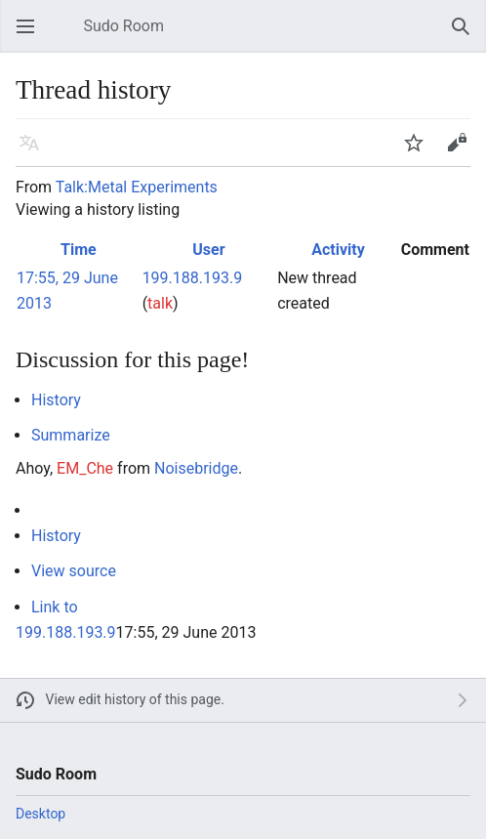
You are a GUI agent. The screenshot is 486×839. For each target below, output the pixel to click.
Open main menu (31, 35)
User (208, 249)
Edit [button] (460, 152)
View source (73, 571)
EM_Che (85, 468)
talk (160, 303)
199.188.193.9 (66, 632)
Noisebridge (196, 468)
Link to (54, 607)
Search (466, 35)
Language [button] (35, 152)
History (56, 400)
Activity (338, 249)
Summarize (70, 435)
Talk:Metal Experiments (137, 187)
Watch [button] (419, 152)
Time (79, 249)
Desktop (40, 813)
